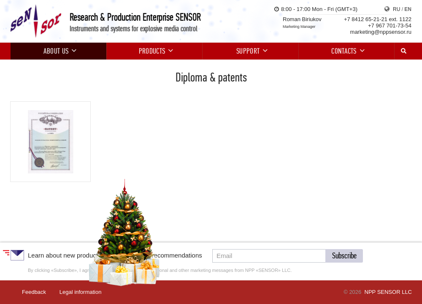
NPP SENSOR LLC (388, 292)
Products (154, 51)
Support (250, 51)
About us (58, 51)
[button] (344, 256)
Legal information (81, 292)
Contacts (346, 51)
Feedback (34, 292)
